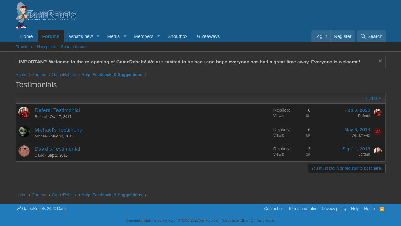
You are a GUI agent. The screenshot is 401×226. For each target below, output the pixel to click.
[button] (97, 36)
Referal (41, 117)
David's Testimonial (57, 149)
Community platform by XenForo (172, 220)
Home (26, 36)
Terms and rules (302, 208)
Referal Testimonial (57, 110)
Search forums (74, 46)
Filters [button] (371, 98)
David (40, 155)
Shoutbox (177, 36)
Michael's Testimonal (59, 130)
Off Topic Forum (263, 220)
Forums (51, 36)
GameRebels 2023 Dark (41, 208)
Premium (24, 46)
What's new (81, 36)
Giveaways (208, 36)
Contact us (273, 208)
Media (113, 36)
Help (355, 208)
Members (144, 36)
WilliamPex (360, 135)
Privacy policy (334, 208)
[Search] (371, 36)
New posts (46, 46)
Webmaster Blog (235, 220)
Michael (41, 136)
